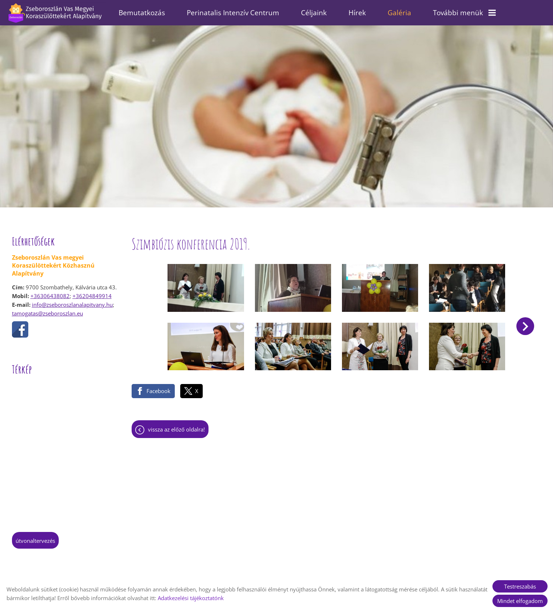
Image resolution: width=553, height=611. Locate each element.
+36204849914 (92, 292)
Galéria (399, 12)
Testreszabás (520, 586)
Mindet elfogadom (520, 600)
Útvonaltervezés (35, 537)
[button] (525, 322)
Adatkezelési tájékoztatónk (191, 598)
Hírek (357, 12)
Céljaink (314, 12)
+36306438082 (50, 292)
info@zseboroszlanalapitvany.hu (72, 301)
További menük (464, 12)
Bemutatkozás (142, 12)
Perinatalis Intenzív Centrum (233, 12)
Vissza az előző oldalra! (176, 425)
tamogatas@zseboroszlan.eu (47, 309)
